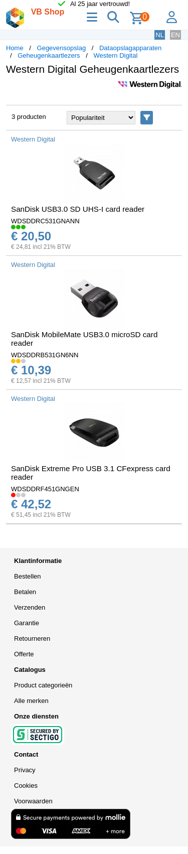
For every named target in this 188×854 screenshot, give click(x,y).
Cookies (26, 785)
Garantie (26, 623)
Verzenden (29, 607)
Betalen (25, 592)
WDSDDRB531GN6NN (44, 355)
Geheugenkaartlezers (49, 55)
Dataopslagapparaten (130, 48)
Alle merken (31, 700)
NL (159, 35)
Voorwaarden (33, 801)
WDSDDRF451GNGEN (45, 489)
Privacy (25, 770)
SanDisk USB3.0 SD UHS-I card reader (77, 209)
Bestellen (27, 576)
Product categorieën (43, 685)
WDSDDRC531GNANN (45, 221)
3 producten (29, 116)
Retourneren (32, 638)
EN (175, 35)
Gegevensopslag (61, 48)
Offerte (24, 654)
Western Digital (115, 55)
